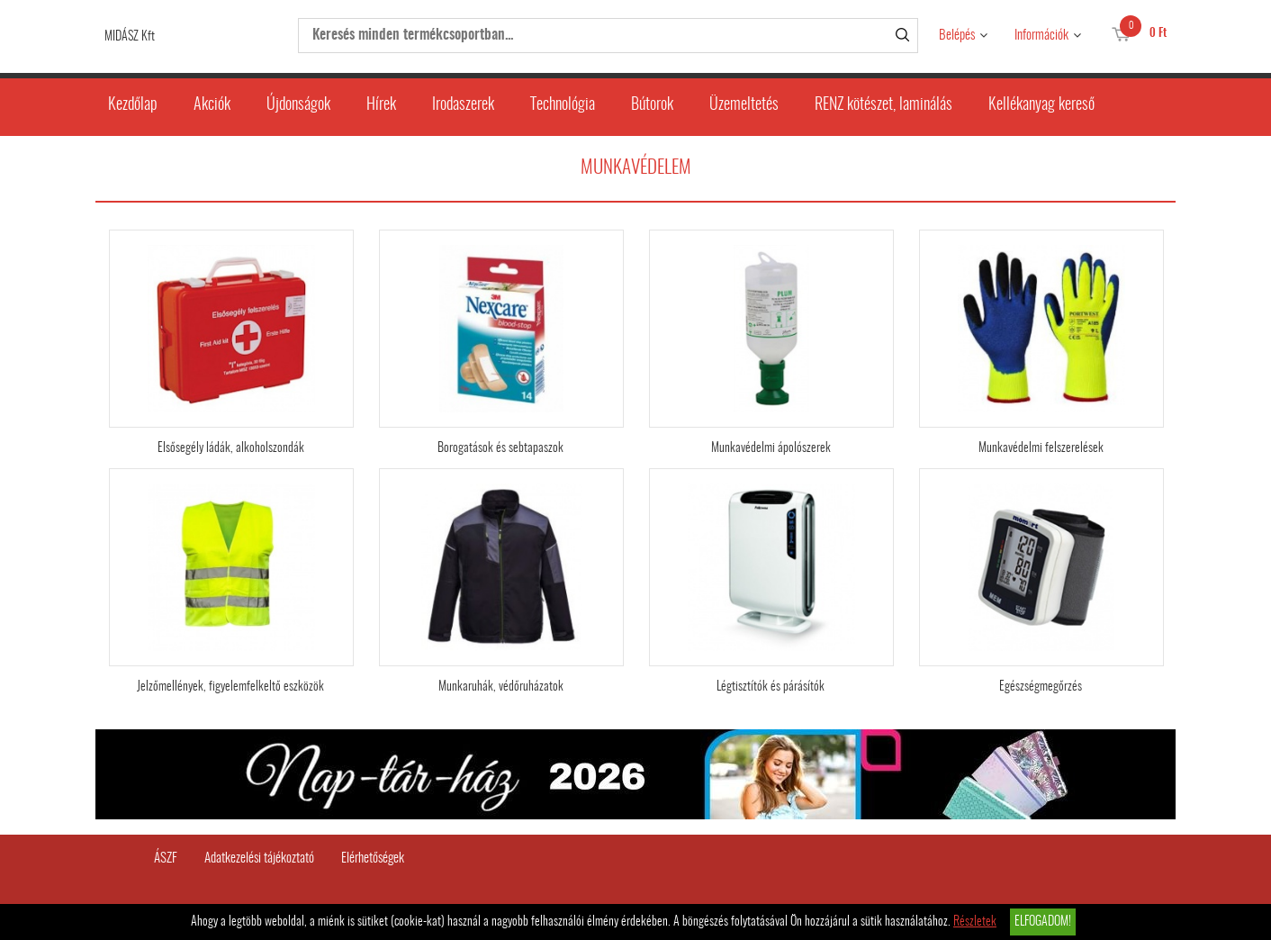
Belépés (957, 35)
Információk (1041, 35)
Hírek (381, 105)
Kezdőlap (133, 105)
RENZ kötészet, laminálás (883, 105)
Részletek (974, 922)
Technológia (562, 105)
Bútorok (652, 105)
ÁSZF (165, 858)
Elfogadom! (1042, 922)
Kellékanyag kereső (1041, 105)
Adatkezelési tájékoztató (259, 858)
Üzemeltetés (744, 105)
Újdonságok (298, 105)
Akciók (212, 105)
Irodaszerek (463, 105)
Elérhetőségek (372, 858)
